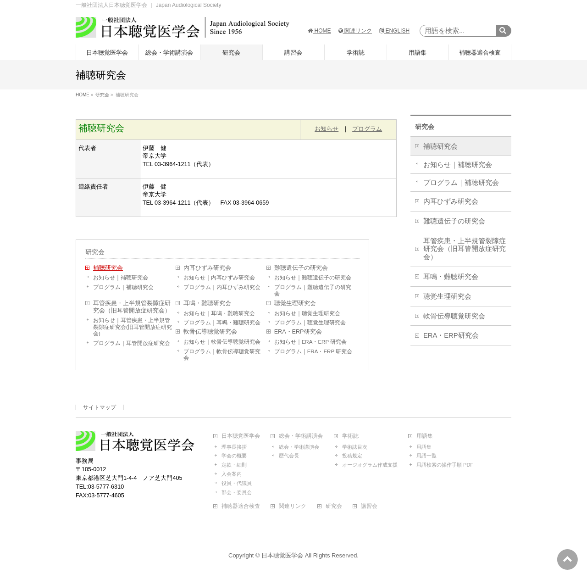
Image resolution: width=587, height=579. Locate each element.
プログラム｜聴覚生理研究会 (310, 322)
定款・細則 (234, 465)
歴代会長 (289, 455)
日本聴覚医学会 (241, 436)
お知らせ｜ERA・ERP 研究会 (310, 342)
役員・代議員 (237, 483)
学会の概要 (234, 455)
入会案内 (232, 474)
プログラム (367, 129)
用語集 (424, 436)
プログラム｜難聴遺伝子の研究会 (312, 290)
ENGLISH (394, 31)
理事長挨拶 (234, 447)
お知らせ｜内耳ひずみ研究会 (219, 277)
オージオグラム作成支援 (370, 465)
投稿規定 (352, 455)
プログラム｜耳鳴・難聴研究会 (221, 322)
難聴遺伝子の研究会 (301, 268)
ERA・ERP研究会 (298, 331)
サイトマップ (99, 407)
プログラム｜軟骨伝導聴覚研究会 (221, 355)
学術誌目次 (354, 447)
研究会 (95, 252)
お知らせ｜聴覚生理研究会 (307, 313)
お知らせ (326, 129)
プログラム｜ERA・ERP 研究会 (313, 351)
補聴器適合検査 (241, 506)
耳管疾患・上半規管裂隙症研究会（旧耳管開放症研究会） (132, 307)
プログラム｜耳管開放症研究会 (131, 343)
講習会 (369, 506)
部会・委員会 (237, 492)
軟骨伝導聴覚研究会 (210, 331)
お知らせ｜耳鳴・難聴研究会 (219, 313)
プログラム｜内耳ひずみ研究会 (221, 287)
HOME (319, 31)
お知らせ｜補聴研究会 (120, 277)
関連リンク (355, 31)
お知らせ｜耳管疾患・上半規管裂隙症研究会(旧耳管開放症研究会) (132, 326)
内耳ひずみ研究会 (207, 268)
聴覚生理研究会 (295, 303)
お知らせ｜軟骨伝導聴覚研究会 (221, 342)
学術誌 (350, 436)
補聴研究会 (108, 268)
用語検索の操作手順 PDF (444, 465)
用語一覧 (426, 455)
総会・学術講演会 (301, 436)
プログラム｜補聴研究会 (123, 287)
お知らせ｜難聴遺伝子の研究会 (312, 277)
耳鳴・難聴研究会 (207, 303)
